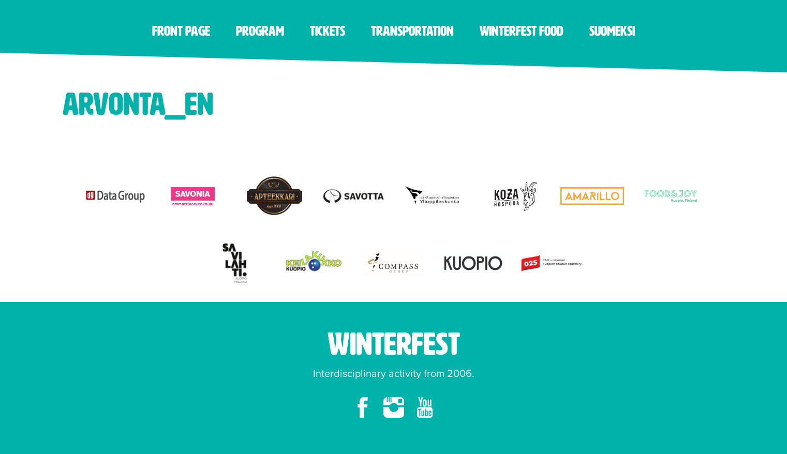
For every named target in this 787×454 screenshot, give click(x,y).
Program (260, 31)
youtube (424, 407)
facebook (362, 407)
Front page (181, 31)
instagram (393, 407)
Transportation (412, 31)
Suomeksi (612, 31)
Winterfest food (521, 31)
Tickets (327, 31)
